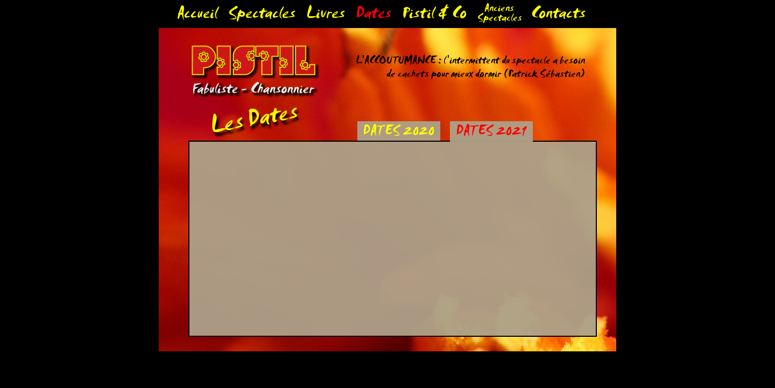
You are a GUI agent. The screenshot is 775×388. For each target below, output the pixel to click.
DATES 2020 (398, 133)
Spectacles (261, 15)
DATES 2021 (491, 133)
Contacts (558, 15)
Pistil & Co (434, 15)
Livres (325, 15)
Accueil (197, 15)
